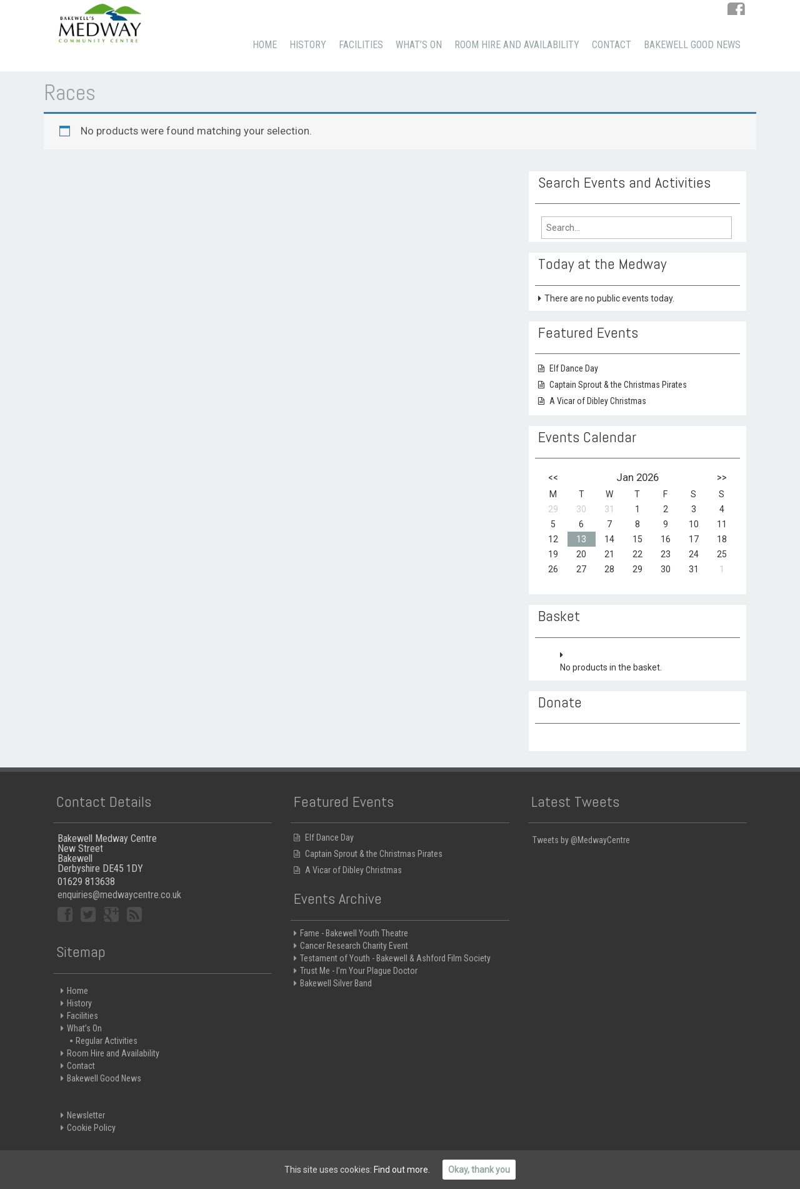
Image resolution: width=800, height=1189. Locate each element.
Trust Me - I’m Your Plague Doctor (359, 978)
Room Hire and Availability (516, 45)
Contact (611, 45)
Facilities (361, 45)
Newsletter (86, 1122)
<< (553, 477)
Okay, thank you (479, 1170)
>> (722, 477)
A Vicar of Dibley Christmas (597, 401)
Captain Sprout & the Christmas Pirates (618, 385)
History (307, 45)
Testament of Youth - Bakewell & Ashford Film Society (395, 965)
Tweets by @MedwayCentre (581, 847)
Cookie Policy (91, 1135)
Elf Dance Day (573, 368)
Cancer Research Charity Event (354, 953)
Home (264, 45)
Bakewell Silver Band (336, 990)
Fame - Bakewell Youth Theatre (354, 940)
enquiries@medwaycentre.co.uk (119, 902)
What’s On (419, 45)
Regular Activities (107, 1048)
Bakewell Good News (692, 45)
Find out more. (402, 1170)
